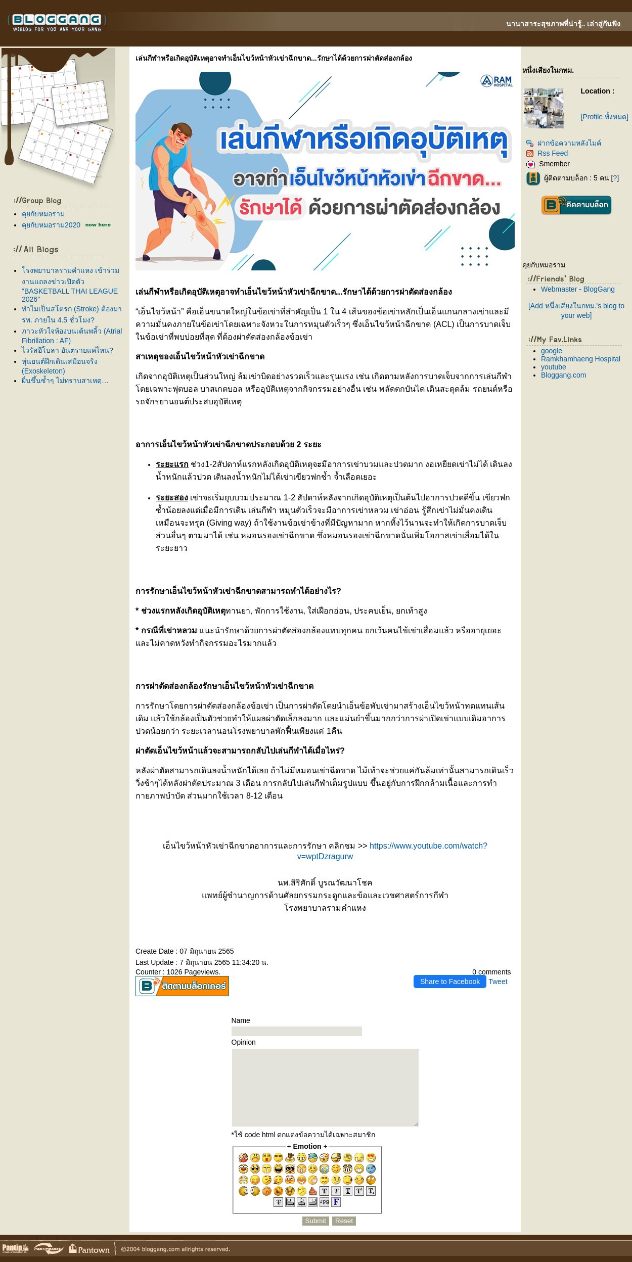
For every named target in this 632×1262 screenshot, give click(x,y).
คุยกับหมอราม (43, 214)
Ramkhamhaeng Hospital (580, 359)
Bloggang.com (563, 375)
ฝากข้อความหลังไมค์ (563, 143)
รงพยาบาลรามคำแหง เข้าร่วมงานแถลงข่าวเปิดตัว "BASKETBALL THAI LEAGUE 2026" (70, 284)
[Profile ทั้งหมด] (604, 117)
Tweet (497, 981)
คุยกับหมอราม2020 (51, 225)
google (551, 351)
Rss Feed (547, 153)
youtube (553, 367)
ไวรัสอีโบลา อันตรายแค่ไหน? (67, 350)
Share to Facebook (450, 981)
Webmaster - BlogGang (578, 289)
